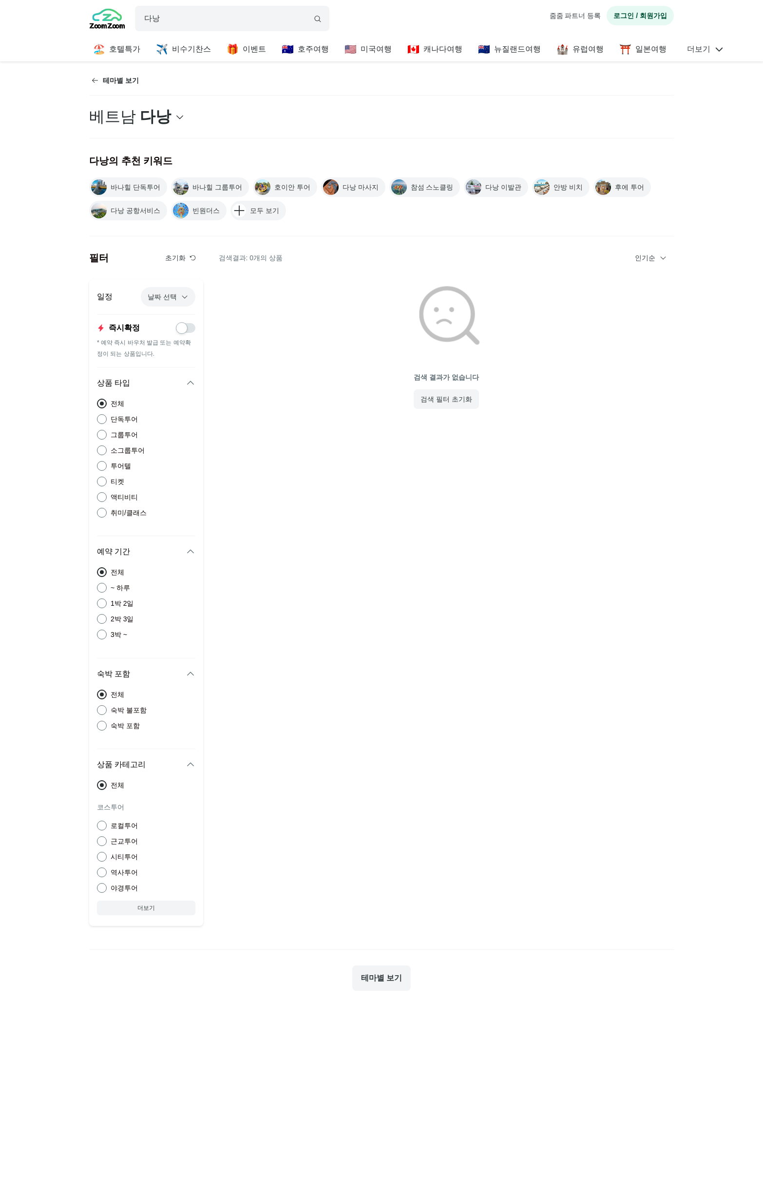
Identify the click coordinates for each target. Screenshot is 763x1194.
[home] (107, 20)
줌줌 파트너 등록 (575, 15)
